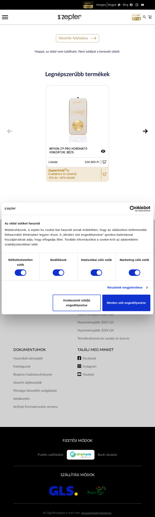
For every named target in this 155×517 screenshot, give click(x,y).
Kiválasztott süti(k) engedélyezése (76, 303)
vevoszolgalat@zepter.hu (96, 512)
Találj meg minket (96, 350)
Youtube (88, 374)
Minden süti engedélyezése (126, 302)
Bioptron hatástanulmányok (32, 374)
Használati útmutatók (28, 358)
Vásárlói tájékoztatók (27, 382)
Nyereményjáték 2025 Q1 (96, 322)
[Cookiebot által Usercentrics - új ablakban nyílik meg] (132, 209)
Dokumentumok (29, 350)
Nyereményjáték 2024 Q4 (96, 330)
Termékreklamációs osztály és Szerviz (103, 338)
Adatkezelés (21, 398)
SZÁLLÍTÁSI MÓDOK (78, 475)
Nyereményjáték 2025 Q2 (96, 314)
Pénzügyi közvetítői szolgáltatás (35, 390)
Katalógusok (21, 366)
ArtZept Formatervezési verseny (35, 406)
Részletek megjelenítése (125, 287)
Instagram (89, 366)
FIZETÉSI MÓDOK (77, 440)
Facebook (89, 358)
